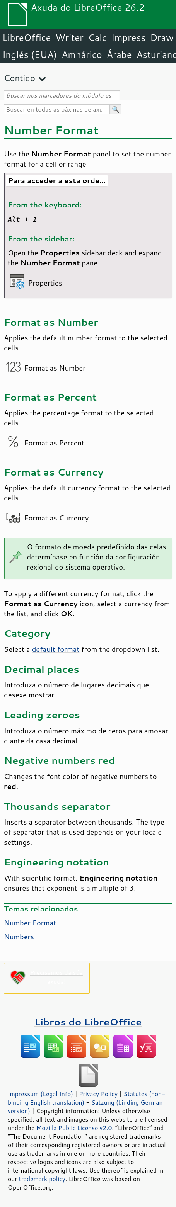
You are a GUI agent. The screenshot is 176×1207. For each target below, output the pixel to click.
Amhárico (82, 54)
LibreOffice (26, 37)
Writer (69, 37)
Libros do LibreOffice (88, 1021)
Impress (128, 37)
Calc (97, 37)
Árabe (119, 54)
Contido (19, 78)
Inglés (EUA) (29, 54)
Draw (161, 37)
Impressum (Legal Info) (40, 1094)
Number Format (30, 923)
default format (56, 649)
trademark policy (42, 1179)
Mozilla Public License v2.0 (74, 1128)
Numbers (19, 937)
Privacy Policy (98, 1094)
